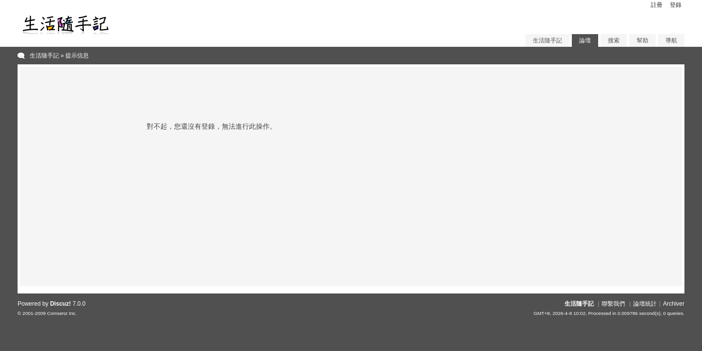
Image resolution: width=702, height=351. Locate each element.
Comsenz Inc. (62, 313)
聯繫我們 (613, 303)
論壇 (585, 40)
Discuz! (60, 303)
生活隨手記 (547, 40)
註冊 (657, 4)
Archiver (673, 303)
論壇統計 (645, 303)
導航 (671, 40)
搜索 (614, 40)
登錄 (676, 4)
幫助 (642, 40)
